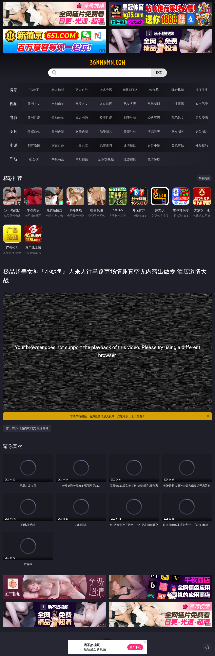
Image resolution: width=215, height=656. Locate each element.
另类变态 (201, 117)
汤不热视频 (106, 159)
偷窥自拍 (34, 131)
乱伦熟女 (177, 117)
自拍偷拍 (57, 103)
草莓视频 (81, 159)
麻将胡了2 (130, 90)
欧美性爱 (106, 117)
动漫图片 (106, 131)
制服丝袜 (130, 117)
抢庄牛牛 (201, 90)
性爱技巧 (201, 145)
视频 (13, 103)
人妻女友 (81, 145)
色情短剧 (153, 159)
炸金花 (154, 90)
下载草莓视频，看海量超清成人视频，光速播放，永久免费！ (140, 416)
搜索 (159, 72)
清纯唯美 (153, 131)
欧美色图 (81, 131)
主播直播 (177, 103)
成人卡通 (81, 117)
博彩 (13, 89)
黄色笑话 (177, 145)
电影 (13, 117)
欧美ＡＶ (81, 103)
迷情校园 (130, 145)
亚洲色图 (57, 131)
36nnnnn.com (107, 63)
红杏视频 (130, 159)
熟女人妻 (130, 103)
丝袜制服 (153, 103)
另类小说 (153, 145)
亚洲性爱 (34, 117)
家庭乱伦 (57, 145)
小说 (13, 145)
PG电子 (34, 90)
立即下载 (135, 647)
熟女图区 (177, 131)
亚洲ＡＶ (34, 103)
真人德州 (57, 90)
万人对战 (81, 90)
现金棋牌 (177, 90)
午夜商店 (57, 159)
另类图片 (201, 131)
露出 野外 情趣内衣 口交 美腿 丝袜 (27, 428)
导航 (13, 159)
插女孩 (34, 159)
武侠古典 (106, 145)
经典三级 (153, 117)
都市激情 (34, 145)
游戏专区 (106, 90)
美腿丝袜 (130, 131)
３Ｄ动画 (106, 103)
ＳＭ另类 (201, 103)
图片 (13, 131)
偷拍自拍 (57, 117)
